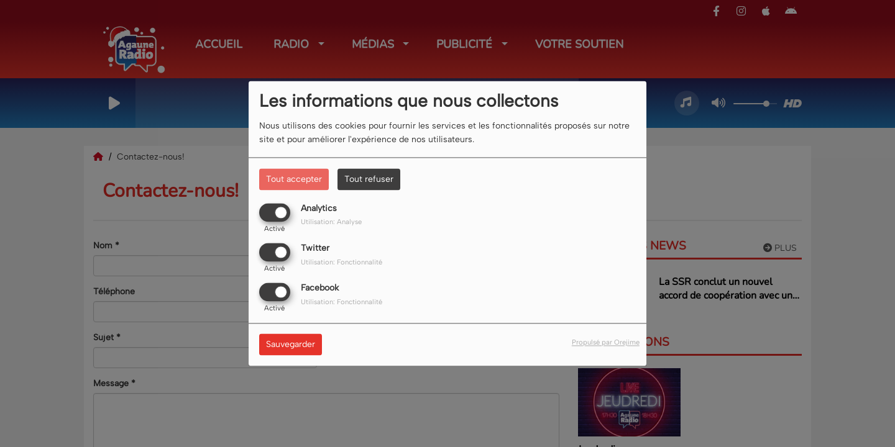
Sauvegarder (290, 345)
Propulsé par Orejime (606, 342)
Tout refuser (368, 179)
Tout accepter (294, 179)
